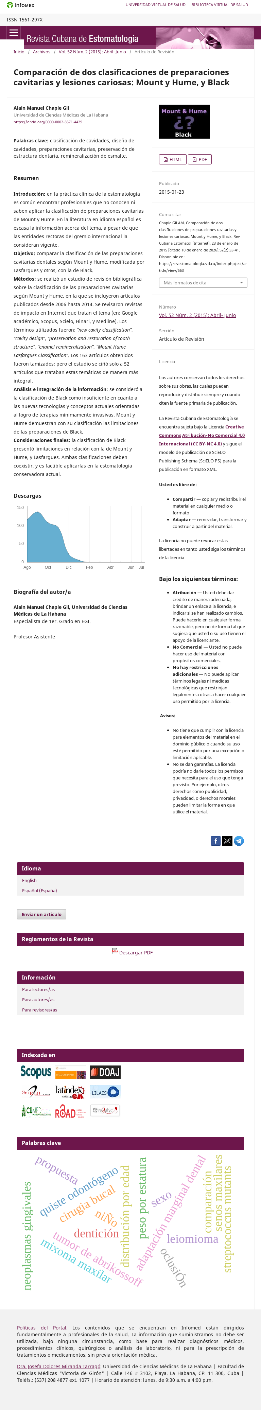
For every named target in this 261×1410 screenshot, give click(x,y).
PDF (202, 159)
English (29, 880)
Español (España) (39, 890)
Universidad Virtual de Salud (156, 4)
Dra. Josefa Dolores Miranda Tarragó (58, 1366)
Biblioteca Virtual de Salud (220, 4)
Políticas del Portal (41, 1327)
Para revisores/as (39, 1010)
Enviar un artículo (42, 914)
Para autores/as (38, 1000)
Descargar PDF (132, 952)
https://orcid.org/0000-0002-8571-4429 (48, 122)
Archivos (41, 52)
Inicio (19, 52)
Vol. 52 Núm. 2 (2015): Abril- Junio (92, 52)
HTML (175, 159)
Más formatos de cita (185, 283)
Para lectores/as (38, 989)
